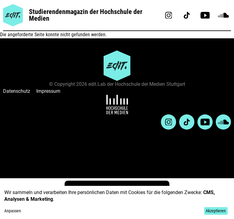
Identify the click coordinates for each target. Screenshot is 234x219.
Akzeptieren (216, 210)
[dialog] (117, 202)
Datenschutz (16, 91)
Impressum (48, 91)
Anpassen (12, 210)
